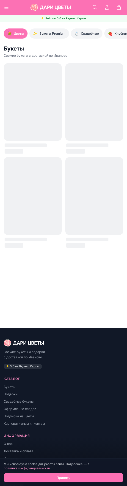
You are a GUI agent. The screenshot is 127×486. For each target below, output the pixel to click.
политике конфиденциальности (27, 468)
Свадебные (87, 33)
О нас (8, 444)
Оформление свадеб (20, 409)
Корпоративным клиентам (24, 423)
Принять (63, 478)
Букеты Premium (49, 33)
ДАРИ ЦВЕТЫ (24, 343)
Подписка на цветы (19, 416)
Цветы (15, 33)
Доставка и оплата (18, 451)
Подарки (10, 394)
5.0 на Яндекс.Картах (23, 366)
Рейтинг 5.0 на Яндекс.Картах (63, 18)
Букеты (9, 387)
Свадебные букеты (18, 401)
